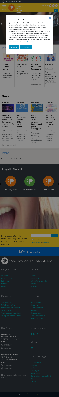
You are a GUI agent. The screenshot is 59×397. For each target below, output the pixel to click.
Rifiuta (15, 47)
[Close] (49, 17)
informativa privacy (28, 42)
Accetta (27, 47)
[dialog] (29, 34)
